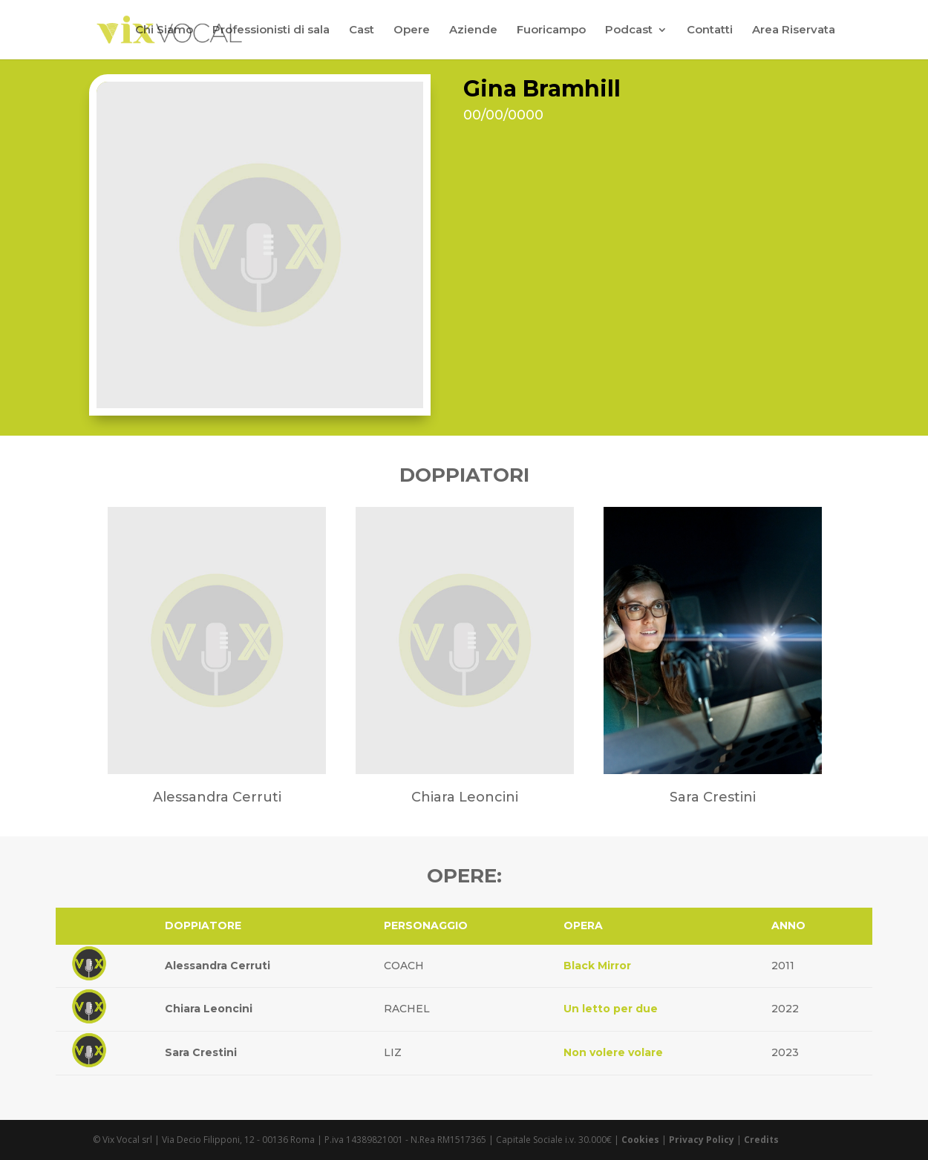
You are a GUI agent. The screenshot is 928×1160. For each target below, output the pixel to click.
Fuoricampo (551, 30)
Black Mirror (597, 965)
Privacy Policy (701, 1139)
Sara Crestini (201, 1052)
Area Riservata (793, 30)
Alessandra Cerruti (217, 965)
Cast (361, 30)
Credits (761, 1139)
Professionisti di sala (271, 30)
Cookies (640, 1139)
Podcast (629, 30)
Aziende (473, 30)
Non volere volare (613, 1052)
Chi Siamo (164, 30)
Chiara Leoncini (208, 1008)
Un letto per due (610, 1008)
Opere (411, 30)
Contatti (710, 30)
